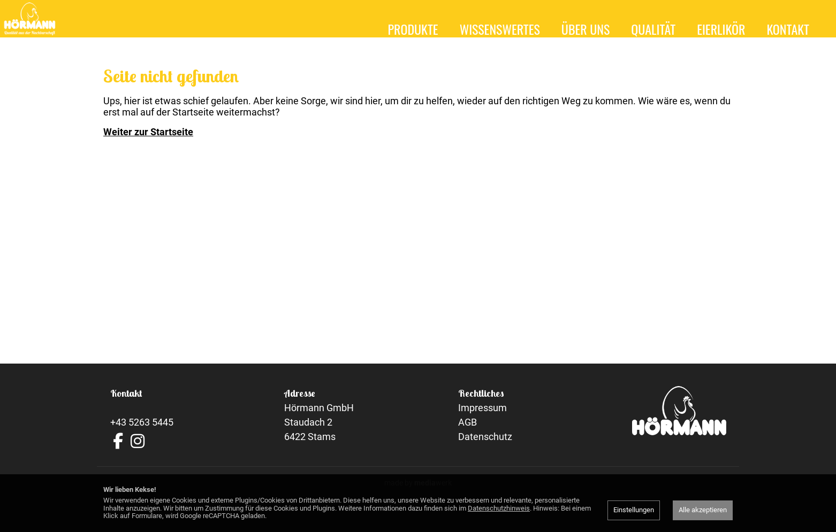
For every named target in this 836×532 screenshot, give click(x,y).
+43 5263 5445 (141, 438)
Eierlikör (721, 28)
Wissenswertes (500, 28)
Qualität (653, 28)
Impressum (482, 423)
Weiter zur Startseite (148, 147)
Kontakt (787, 28)
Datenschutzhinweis (499, 508)
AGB (467, 438)
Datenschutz (485, 452)
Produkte (413, 28)
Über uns (585, 28)
